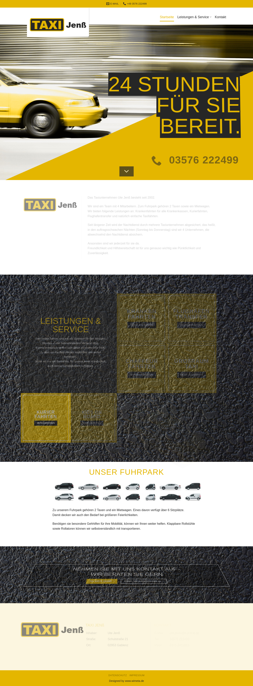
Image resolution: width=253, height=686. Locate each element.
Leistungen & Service (194, 17)
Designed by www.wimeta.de (126, 680)
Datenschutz (117, 675)
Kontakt (220, 17)
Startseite (167, 17)
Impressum (137, 675)
